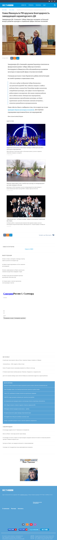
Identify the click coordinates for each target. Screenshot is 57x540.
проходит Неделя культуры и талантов (21, 110)
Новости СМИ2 (29, 249)
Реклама (38, 5)
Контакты (20, 508)
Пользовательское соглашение (37, 503)
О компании (5, 508)
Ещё (44, 5)
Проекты (30, 5)
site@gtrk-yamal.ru (24, 494)
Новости (23, 5)
